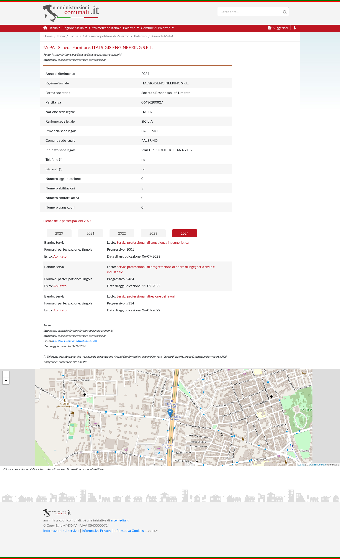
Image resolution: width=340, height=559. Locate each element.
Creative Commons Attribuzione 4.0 (74, 341)
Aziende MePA (162, 36)
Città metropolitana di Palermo (106, 36)
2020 (59, 233)
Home (47, 36)
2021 (90, 233)
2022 (122, 233)
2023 (153, 233)
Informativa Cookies (128, 530)
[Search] (250, 11)
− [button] (6, 381)
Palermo (140, 36)
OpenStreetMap (317, 464)
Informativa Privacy (96, 530)
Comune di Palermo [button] (156, 28)
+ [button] (6, 374)
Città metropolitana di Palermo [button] (112, 28)
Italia (61, 36)
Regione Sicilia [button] (73, 28)
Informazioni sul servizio (61, 530)
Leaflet (301, 464)
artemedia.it (120, 520)
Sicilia (74, 36)
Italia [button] (54, 28)
